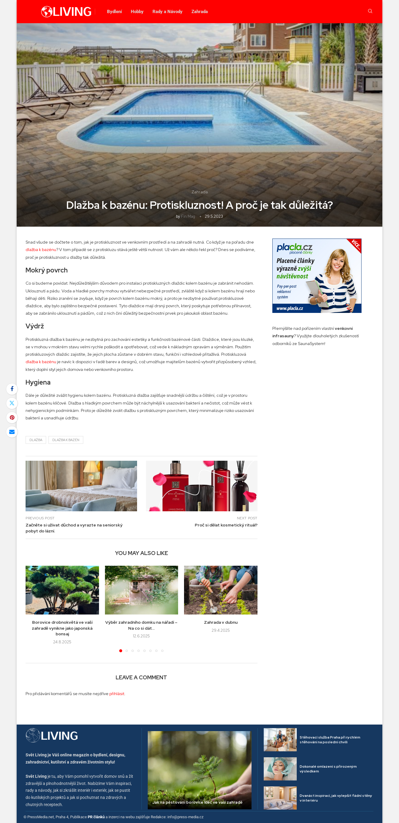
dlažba (35, 440)
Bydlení (114, 11)
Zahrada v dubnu (221, 622)
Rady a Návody (168, 11)
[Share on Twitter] (12, 403)
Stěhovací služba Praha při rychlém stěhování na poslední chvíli (330, 740)
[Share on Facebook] (12, 389)
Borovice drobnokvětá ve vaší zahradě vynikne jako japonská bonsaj (62, 628)
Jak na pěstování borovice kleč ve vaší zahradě (197, 802)
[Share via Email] (12, 432)
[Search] (370, 11)
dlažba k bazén (65, 440)
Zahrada (199, 11)
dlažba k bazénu (41, 249)
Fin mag (188, 216)
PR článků (96, 817)
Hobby (137, 11)
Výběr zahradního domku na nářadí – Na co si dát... (141, 625)
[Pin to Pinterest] (12, 418)
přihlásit (116, 693)
